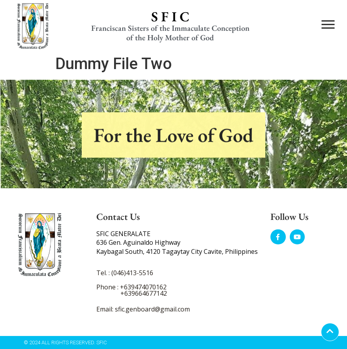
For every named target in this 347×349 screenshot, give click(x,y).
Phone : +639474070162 (131, 287)
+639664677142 (143, 293)
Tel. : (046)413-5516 (124, 272)
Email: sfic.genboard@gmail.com (143, 309)
